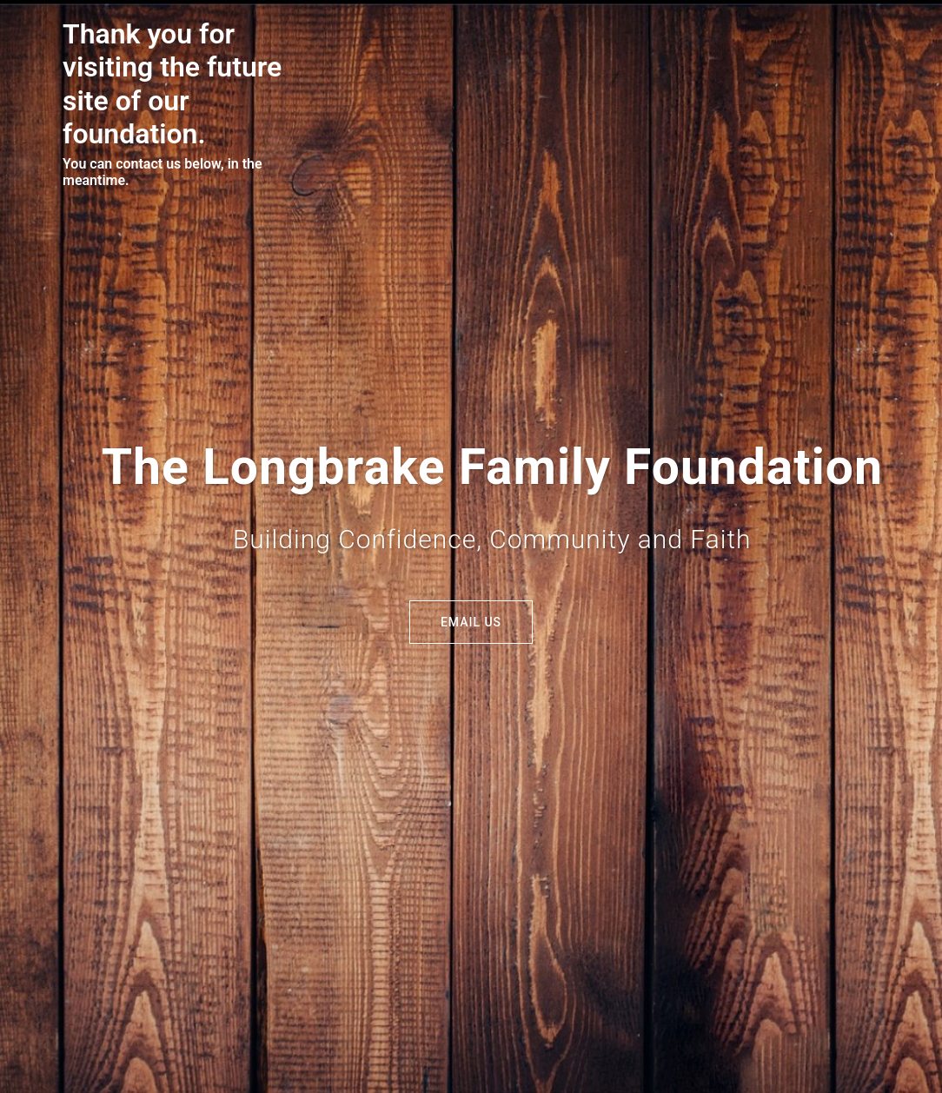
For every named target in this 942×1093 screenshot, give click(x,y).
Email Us (471, 622)
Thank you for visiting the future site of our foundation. (172, 83)
